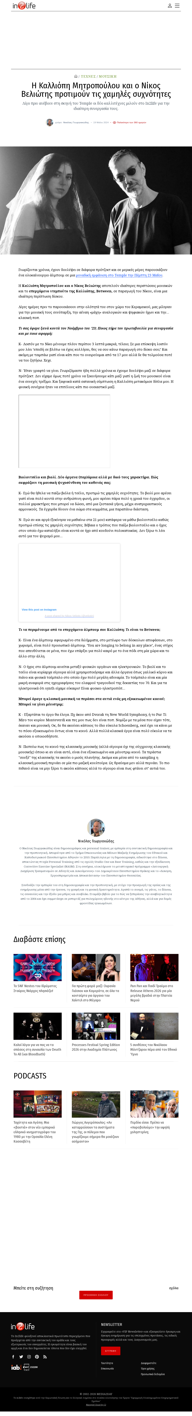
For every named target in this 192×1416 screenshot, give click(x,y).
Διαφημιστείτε (148, 1367)
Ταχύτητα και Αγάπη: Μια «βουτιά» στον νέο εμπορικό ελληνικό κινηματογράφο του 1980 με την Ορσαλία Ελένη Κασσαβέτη (37, 1137)
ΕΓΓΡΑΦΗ (110, 1355)
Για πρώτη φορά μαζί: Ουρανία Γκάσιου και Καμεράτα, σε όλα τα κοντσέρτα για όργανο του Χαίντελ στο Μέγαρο (92, 995)
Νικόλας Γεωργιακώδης (76, 122)
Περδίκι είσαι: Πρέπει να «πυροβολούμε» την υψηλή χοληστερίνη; (152, 1132)
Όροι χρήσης (148, 1373)
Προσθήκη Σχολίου (95, 1300)
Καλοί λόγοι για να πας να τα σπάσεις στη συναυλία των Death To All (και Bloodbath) (37, 1054)
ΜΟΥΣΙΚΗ (107, 76)
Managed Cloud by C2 (96, 1409)
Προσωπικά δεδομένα (153, 1379)
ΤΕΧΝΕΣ (88, 76)
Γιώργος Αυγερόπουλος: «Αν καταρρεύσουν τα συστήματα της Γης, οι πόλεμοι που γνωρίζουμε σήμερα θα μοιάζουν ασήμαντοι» (95, 1137)
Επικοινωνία (107, 1373)
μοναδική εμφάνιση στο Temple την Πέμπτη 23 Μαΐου (119, 275)
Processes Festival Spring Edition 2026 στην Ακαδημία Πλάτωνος (94, 1054)
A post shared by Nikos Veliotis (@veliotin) (69, 615)
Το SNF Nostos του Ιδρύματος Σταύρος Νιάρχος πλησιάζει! (37, 988)
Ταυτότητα (107, 1367)
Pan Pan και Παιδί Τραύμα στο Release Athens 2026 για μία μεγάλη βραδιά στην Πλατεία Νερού (153, 993)
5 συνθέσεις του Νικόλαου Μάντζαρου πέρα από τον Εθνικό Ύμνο (151, 1054)
